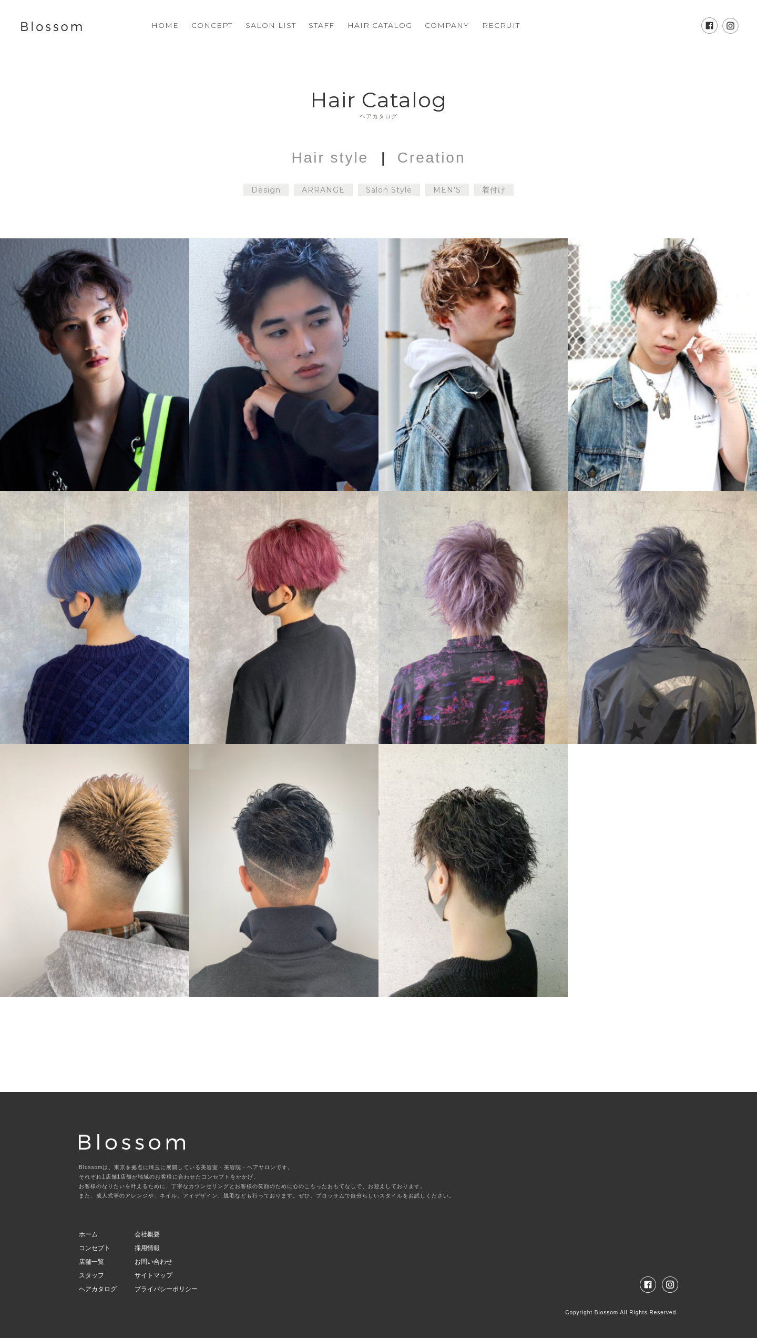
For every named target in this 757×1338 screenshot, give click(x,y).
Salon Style (389, 190)
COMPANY (447, 25)
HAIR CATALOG (379, 25)
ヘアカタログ (98, 1289)
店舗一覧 (91, 1261)
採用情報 (147, 1248)
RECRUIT (501, 25)
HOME (165, 25)
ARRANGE (323, 190)
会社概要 (147, 1234)
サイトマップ (153, 1275)
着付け (494, 190)
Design (266, 190)
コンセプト (94, 1248)
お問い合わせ (153, 1261)
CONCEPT (211, 25)
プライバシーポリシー (166, 1289)
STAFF (321, 25)
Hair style (330, 157)
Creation (431, 157)
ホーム (88, 1234)
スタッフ (91, 1275)
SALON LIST (270, 25)
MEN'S (447, 190)
